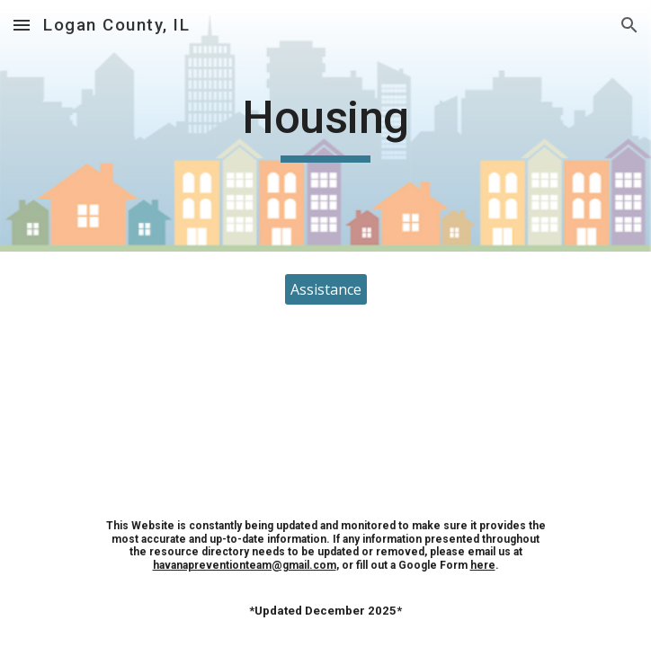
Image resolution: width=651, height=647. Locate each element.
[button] (21, 24)
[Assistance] (326, 289)
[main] (325, 126)
